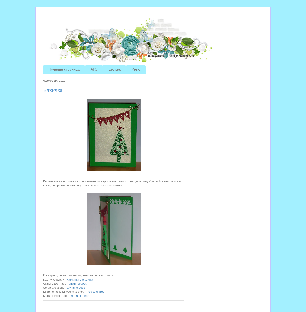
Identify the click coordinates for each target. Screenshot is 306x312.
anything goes (78, 283)
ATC (94, 69)
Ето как (114, 69)
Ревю (135, 69)
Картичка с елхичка (80, 279)
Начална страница (64, 69)
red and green (97, 291)
